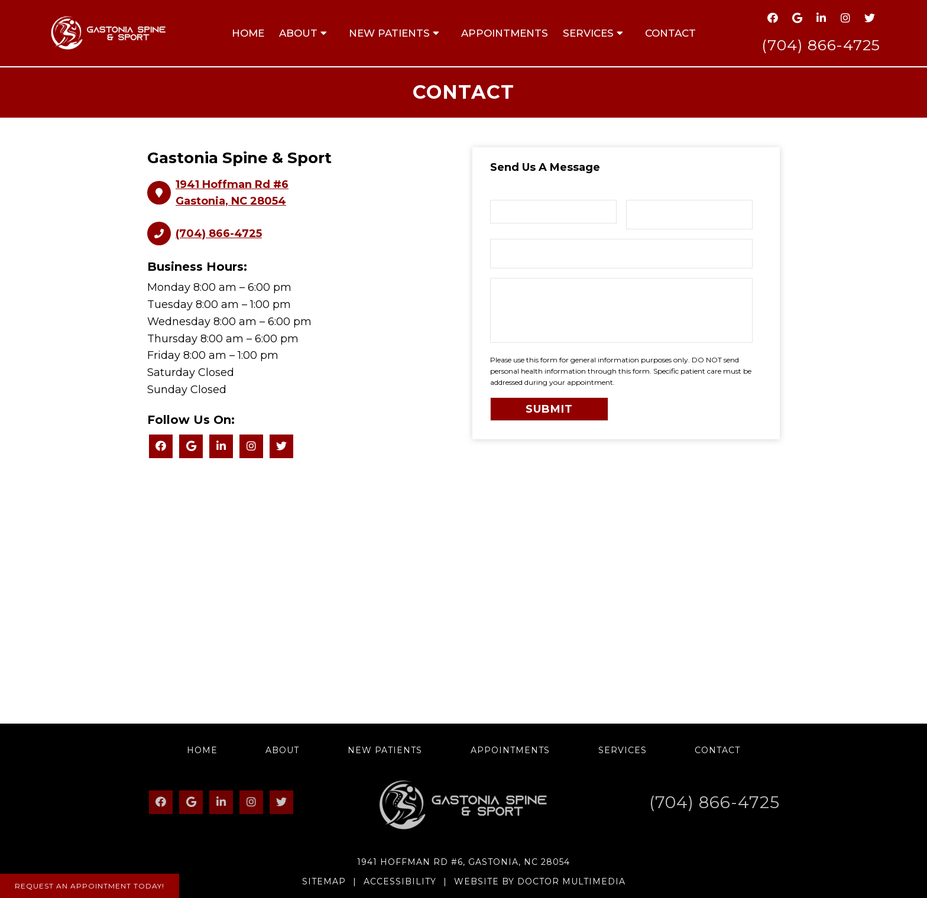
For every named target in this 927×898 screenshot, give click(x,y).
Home (248, 33)
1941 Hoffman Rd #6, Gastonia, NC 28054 (463, 862)
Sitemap (324, 881)
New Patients (389, 33)
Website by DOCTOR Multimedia (539, 881)
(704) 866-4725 (820, 45)
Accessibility (400, 881)
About (298, 33)
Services (588, 33)
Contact (670, 33)
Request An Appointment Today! (89, 885)
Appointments (504, 33)
